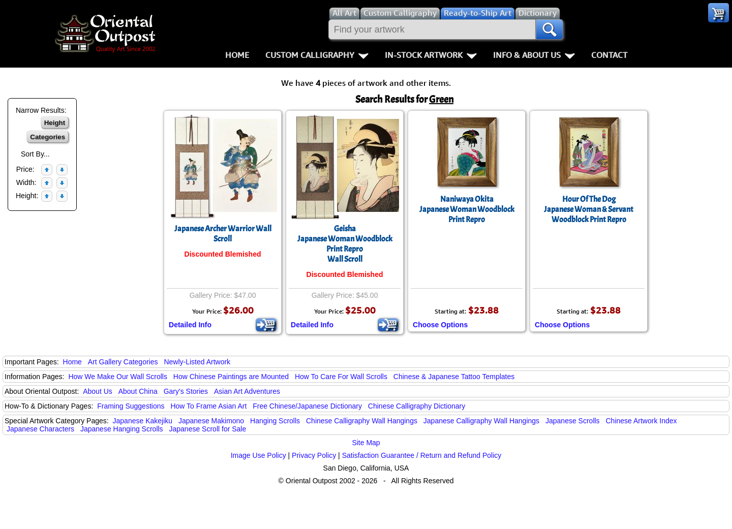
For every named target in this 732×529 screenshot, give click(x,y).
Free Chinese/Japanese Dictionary (307, 406)
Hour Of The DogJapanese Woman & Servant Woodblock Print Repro (588, 209)
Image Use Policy (258, 455)
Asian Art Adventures (247, 391)
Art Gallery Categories (123, 362)
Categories (47, 137)
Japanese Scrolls (572, 421)
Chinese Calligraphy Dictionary (416, 406)
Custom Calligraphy (317, 55)
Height (54, 123)
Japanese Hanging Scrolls (121, 429)
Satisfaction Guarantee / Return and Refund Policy (422, 455)
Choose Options (440, 325)
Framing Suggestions (130, 406)
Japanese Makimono (211, 421)
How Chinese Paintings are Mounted (231, 376)
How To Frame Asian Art (208, 406)
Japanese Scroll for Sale (208, 429)
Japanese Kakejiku (143, 421)
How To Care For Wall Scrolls (341, 376)
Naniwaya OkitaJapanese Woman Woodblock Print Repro (466, 209)
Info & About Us (534, 55)
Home (237, 55)
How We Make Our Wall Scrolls (117, 376)
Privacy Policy (314, 455)
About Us (97, 391)
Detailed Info (190, 325)
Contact (609, 55)
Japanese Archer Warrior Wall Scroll (222, 234)
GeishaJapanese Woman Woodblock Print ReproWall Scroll (344, 244)
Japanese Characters (40, 429)
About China (138, 391)
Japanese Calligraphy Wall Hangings (481, 421)
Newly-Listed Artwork (197, 362)
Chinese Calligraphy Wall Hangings (361, 421)
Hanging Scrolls (275, 421)
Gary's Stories (186, 391)
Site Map (366, 443)
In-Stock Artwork (431, 55)
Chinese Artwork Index (641, 421)
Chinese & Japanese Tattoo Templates (453, 376)
